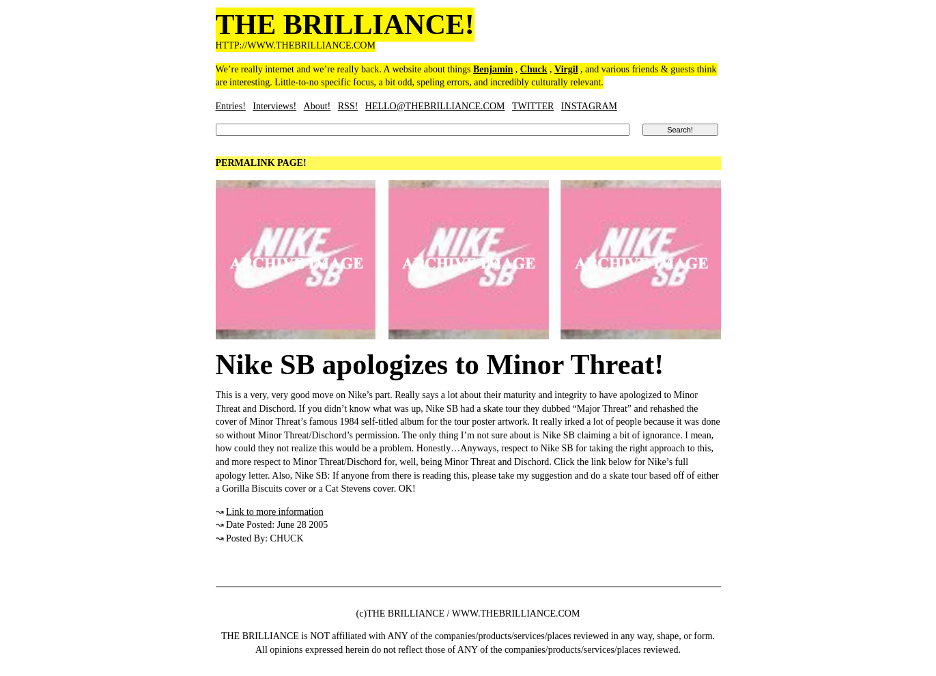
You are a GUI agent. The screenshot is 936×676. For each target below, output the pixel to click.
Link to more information (275, 512)
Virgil (566, 69)
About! (317, 106)
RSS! (348, 106)
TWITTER (533, 106)
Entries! (231, 106)
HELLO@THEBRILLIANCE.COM (435, 106)
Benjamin (493, 69)
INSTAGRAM (589, 106)
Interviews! (274, 106)
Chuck (534, 69)
